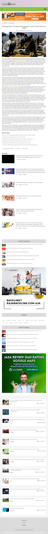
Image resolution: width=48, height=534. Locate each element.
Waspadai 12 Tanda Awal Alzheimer (17, 508)
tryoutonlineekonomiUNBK (8, 148)
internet (17, 174)
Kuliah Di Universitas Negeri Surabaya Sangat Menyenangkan (22, 498)
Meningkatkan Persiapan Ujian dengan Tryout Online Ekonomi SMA (23, 439)
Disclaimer (24, 525)
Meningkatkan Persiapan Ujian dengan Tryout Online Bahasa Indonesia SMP (17, 139)
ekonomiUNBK (25, 148)
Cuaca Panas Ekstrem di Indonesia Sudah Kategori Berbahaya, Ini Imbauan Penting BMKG (24, 244)
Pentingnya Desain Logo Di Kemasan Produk (28, 196)
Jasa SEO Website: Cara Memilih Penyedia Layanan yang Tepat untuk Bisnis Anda (26, 489)
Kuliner (19, 320)
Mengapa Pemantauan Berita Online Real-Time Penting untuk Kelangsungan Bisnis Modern (29, 156)
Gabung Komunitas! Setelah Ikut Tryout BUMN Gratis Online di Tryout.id (16, 141)
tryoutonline (17, 148)
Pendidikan (26, 322)
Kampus (35, 320)
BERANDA (5, 23)
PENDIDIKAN (11, 23)
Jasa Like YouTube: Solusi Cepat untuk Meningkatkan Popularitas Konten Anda (22, 334)
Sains (7, 322)
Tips (16, 159)
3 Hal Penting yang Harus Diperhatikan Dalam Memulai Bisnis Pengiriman (25, 478)
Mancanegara (41, 320)
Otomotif (11, 322)
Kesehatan (17, 184)
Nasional (17, 198)
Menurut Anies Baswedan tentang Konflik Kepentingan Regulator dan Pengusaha (22, 255)
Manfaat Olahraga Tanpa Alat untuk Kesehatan (29, 182)
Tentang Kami (24, 520)
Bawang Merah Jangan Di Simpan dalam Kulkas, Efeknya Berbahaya (24, 429)
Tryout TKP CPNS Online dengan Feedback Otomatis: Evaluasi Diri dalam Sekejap (18, 135)
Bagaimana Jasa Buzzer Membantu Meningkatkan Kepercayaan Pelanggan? (21, 349)
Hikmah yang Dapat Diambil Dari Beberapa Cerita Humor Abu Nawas (20, 259)
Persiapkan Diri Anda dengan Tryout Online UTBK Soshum (14, 137)
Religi (31, 320)
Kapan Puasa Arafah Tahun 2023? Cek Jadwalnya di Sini (17, 252)
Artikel (24, 522)
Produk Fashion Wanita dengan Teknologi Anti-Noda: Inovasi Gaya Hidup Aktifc (29, 210)
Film (3, 322)
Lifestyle (17, 213)
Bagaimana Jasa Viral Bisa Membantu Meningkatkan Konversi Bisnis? (20, 342)
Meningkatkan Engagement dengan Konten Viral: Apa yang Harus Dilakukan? (21, 338)
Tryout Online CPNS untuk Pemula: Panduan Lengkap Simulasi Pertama (16, 142)
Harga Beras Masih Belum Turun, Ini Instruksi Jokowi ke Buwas (19, 263)
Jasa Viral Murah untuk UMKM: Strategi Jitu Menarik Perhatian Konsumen (21, 345)
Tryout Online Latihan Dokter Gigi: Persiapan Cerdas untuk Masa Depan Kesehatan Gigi (19, 144)
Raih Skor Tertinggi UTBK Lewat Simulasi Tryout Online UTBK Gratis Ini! (24, 449)
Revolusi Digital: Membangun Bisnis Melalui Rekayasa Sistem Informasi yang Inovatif (27, 459)
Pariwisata (9, 320)
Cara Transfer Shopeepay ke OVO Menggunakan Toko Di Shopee (19, 248)
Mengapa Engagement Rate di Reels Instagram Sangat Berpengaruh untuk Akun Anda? (24, 330)
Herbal (4, 320)
